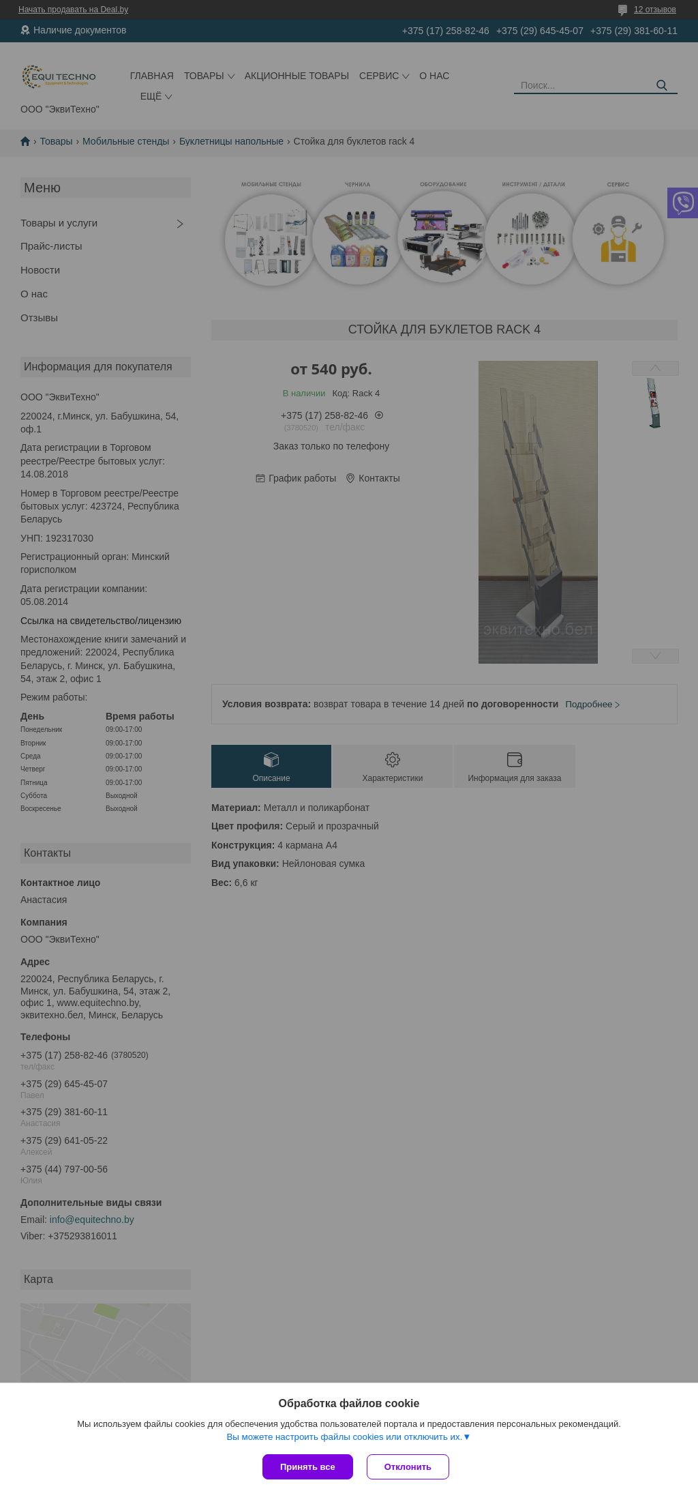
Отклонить (407, 1467)
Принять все (307, 1467)
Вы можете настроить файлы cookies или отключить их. (344, 1437)
